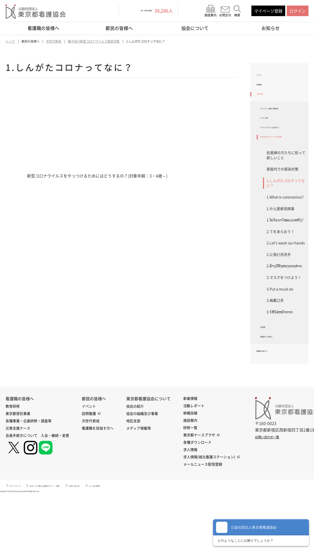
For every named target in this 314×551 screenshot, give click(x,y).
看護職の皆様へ (43, 28)
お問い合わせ (120, 540)
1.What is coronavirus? (285, 240)
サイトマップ (20, 540)
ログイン (298, 11)
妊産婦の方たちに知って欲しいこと (286, 199)
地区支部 (133, 475)
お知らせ (270, 28)
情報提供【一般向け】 (280, 386)
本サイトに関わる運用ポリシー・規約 (70, 540)
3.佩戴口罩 (275, 344)
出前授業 (268, 373)
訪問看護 (264, 91)
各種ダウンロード (197, 497)
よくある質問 (151, 540)
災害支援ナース (18, 483)
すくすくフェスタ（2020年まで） (283, 157)
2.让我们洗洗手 (279, 298)
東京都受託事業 (18, 468)
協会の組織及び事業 (142, 468)
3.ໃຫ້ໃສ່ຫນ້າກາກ (280, 355)
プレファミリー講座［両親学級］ (282, 125)
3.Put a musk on (280, 332)
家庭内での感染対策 (282, 212)
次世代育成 (266, 104)
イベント (264, 78)
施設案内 (190, 475)
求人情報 (190, 504)
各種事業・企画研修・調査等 (28, 475)
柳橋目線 (190, 468)
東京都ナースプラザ (199, 490)
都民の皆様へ (119, 28)
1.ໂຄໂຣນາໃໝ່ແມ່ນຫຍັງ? (285, 263)
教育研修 (13, 461)
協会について (194, 28)
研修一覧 (190, 482)
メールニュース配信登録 (202, 519)
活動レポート (193, 460)
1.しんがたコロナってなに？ (286, 227)
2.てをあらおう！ (280, 275)
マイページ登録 (268, 11)
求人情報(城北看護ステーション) (209, 511)
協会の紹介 (135, 461)
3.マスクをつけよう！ (284, 321)
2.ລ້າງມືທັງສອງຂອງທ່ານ (284, 309)
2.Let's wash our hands (286, 286)
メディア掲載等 (138, 483)
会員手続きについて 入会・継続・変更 (37, 490)
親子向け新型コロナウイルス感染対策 (282, 176)
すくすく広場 (272, 141)
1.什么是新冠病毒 (280, 252)
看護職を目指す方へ (274, 405)
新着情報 (190, 453)
